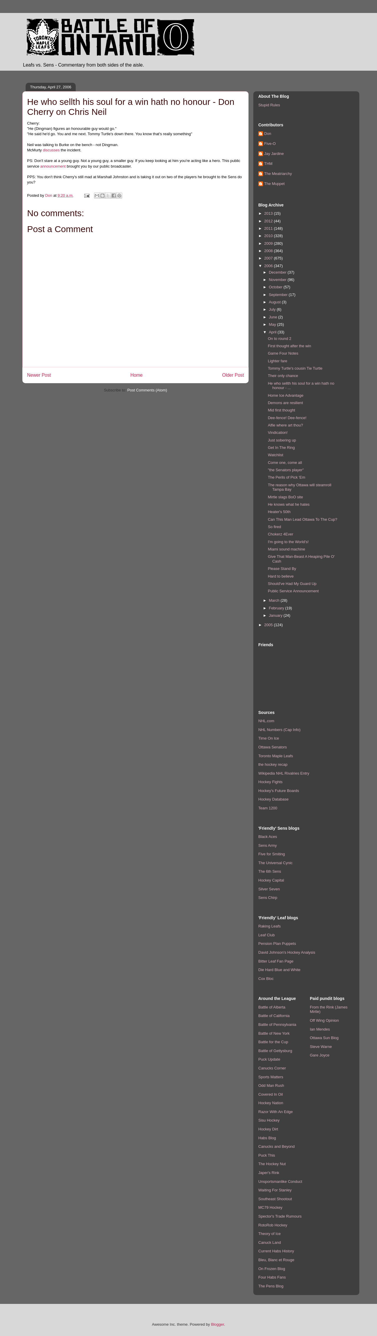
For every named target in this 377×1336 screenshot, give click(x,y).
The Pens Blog (270, 1286)
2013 (269, 213)
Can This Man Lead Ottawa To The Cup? (302, 519)
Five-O (270, 143)
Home (136, 375)
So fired (274, 527)
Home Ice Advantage (285, 395)
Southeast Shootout (275, 1199)
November (278, 279)
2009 (269, 243)
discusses (51, 150)
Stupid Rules (269, 105)
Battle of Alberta (271, 1007)
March (275, 600)
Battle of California (274, 1015)
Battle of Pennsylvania (277, 1024)
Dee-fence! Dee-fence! (287, 418)
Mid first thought (281, 410)
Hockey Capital (271, 880)
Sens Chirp (267, 897)
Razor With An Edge (275, 1112)
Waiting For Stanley (275, 1190)
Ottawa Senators (272, 747)
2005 (269, 625)
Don (267, 133)
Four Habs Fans (272, 1277)
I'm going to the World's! (288, 542)
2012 (269, 221)
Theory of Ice (269, 1233)
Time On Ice (268, 738)
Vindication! (277, 432)
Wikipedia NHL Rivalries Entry (283, 773)
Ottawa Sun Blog (324, 1038)
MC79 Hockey (270, 1207)
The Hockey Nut (272, 1164)
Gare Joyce (319, 1055)
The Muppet (274, 183)
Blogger (217, 1324)
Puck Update (269, 1059)
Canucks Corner (272, 1068)
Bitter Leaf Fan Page (275, 961)
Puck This (266, 1155)
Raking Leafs (269, 926)
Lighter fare (277, 361)
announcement (53, 166)
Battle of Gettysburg (275, 1051)
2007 (269, 258)
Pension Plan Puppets (277, 943)
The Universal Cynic (275, 863)
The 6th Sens (269, 871)
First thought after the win (289, 346)
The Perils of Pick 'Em (286, 477)
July (273, 309)
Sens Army (267, 845)
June (273, 317)
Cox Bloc (266, 978)
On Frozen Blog (271, 1268)
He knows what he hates (289, 504)
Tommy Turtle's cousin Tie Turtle (295, 368)
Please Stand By (282, 568)
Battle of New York (274, 1033)
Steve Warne (321, 1046)
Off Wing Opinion (324, 1020)
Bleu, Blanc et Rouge (276, 1260)
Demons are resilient (285, 403)
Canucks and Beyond (276, 1146)
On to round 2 (279, 338)
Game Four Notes (283, 353)
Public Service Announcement (293, 591)
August (275, 302)
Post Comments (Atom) (147, 390)
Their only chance (283, 375)
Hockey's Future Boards (278, 790)
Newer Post (39, 375)
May (273, 324)
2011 (269, 228)
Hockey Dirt (268, 1129)
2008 (269, 251)
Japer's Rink (268, 1172)
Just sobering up (282, 440)
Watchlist (275, 455)
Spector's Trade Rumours (280, 1216)
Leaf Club (266, 935)
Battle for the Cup (273, 1042)
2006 (269, 266)
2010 (269, 236)
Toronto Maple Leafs (275, 756)
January (276, 615)
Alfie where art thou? (285, 425)
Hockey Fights (270, 782)
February (277, 608)
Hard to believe (280, 576)
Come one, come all (285, 462)
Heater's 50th (279, 512)
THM (268, 163)
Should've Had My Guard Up (292, 583)
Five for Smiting (271, 854)
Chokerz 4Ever (280, 534)
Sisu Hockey (269, 1120)
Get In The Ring (281, 447)
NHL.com (266, 721)
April (273, 332)
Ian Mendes (320, 1029)
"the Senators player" (286, 470)
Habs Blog (267, 1138)
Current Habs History (276, 1251)
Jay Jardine (274, 153)
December (278, 272)
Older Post (233, 375)
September (279, 294)
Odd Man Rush (271, 1085)
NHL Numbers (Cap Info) (279, 729)
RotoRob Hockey (272, 1225)
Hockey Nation (270, 1103)
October (276, 287)
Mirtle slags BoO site (285, 497)
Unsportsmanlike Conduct (280, 1181)
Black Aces (267, 836)
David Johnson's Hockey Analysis (286, 952)
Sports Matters (270, 1077)
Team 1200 (267, 808)
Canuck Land (269, 1242)
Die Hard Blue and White (279, 970)
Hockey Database (273, 799)
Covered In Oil (270, 1094)
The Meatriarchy (278, 173)
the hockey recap (272, 764)
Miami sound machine (286, 549)
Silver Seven (269, 889)
